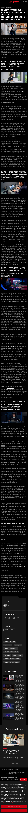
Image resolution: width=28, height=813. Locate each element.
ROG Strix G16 (10, 388)
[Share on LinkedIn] (14, 618)
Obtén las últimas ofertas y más (9, 777)
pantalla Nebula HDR (10, 346)
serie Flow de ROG (22, 436)
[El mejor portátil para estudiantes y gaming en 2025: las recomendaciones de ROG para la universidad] (16, 772)
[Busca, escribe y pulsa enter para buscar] (23, 2)
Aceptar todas (20, 810)
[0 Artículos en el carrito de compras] (26, 2)
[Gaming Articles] (9, 769)
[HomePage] (2, 769)
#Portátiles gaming (10, 641)
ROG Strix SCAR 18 (13, 301)
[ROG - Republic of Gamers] (14, 2)
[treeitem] (13, 746)
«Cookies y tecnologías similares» (8, 802)
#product (7, 655)
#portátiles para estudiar (12, 662)
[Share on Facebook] (4, 618)
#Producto (18, 645)
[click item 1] (12, 763)
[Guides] (16, 769)
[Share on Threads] (18, 618)
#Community (8, 645)
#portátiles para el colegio (12, 659)
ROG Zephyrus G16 (18, 202)
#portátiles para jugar (11, 648)
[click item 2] (13, 763)
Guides (6, 629)
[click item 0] (11, 763)
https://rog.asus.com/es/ (19, 566)
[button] (2, 2)
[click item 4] (16, 763)
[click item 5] (17, 763)
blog (12, 629)
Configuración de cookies (14, 806)
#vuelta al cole (17, 655)
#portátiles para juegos (11, 652)
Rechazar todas (7, 810)
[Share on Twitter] (9, 618)
